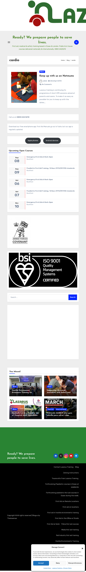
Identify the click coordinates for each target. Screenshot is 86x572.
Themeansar (12, 520)
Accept (41, 563)
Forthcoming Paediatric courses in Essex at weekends (62, 487)
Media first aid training (70, 531)
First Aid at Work (53, 525)
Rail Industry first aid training (67, 537)
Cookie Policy (47, 568)
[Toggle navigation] (9, 42)
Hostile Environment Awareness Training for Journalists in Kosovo (22, 394)
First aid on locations (71, 508)
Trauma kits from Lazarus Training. (65, 480)
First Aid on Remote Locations (67, 503)
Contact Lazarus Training (63, 468)
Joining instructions (71, 474)
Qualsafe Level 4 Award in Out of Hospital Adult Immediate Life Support (25, 417)
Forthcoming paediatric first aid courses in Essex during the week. (62, 495)
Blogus (35, 517)
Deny (58, 563)
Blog (77, 468)
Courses (51, 411)
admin (43, 82)
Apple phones (33, 142)
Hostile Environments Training (67, 542)
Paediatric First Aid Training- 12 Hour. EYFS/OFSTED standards (51, 170)
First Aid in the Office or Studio (67, 520)
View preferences (75, 563)
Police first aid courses (70, 525)
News (42, 72)
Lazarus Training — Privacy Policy (62, 568)
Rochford (30, 160)
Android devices (52, 142)
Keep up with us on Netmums (57, 76)
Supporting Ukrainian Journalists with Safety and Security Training (58, 394)
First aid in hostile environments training (63, 514)
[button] (81, 547)
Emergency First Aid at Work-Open (40, 158)
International (61, 411)
